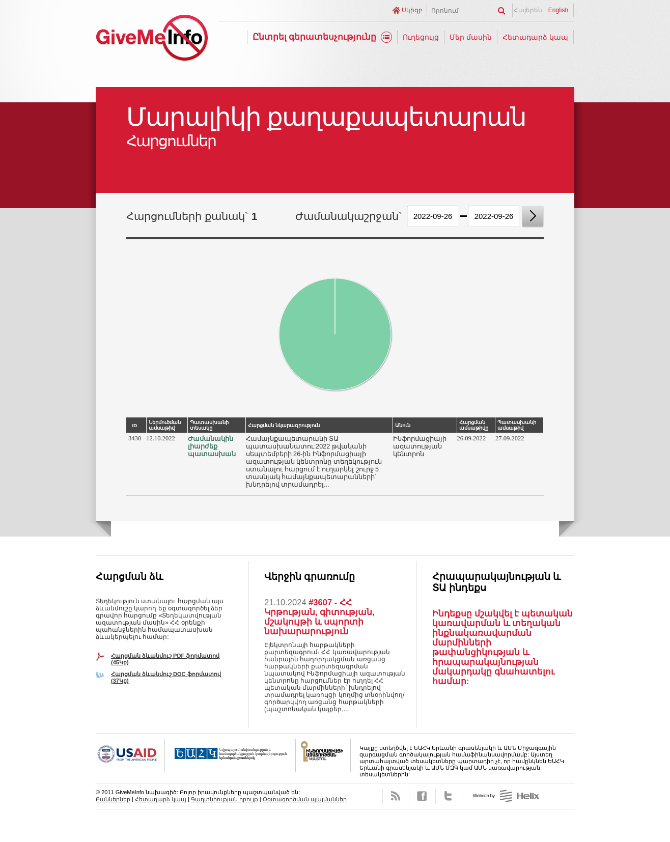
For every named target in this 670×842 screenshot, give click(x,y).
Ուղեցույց (421, 37)
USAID (130, 755)
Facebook (422, 796)
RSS (396, 796)
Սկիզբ (412, 10)
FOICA (323, 755)
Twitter (449, 796)
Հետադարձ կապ (535, 37)
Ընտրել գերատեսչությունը (315, 37)
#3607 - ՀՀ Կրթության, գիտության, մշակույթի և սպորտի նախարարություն (319, 617)
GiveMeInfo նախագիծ (152, 39)
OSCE (230, 755)
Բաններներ (113, 799)
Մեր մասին (471, 37)
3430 (134, 438)
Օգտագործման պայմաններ (305, 799)
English (558, 10)
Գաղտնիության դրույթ (224, 799)
